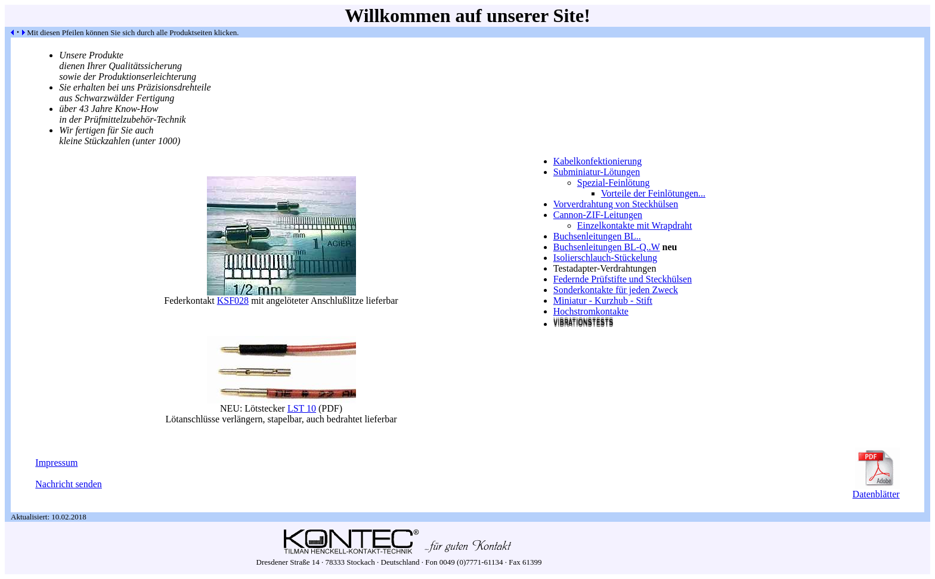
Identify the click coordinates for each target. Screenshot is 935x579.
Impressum (56, 462)
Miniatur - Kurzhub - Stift (602, 300)
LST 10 (301, 408)
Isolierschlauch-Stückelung (605, 258)
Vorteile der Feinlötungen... (653, 193)
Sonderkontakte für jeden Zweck (615, 290)
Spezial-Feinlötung (613, 183)
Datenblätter (876, 490)
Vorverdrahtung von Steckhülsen (615, 204)
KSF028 (233, 300)
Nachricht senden (68, 484)
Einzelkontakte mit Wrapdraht (634, 225)
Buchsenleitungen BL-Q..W (606, 247)
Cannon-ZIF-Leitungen (597, 215)
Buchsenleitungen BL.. (597, 236)
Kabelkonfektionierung (597, 161)
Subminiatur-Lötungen (596, 172)
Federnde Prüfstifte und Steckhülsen (622, 279)
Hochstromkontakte (591, 311)
